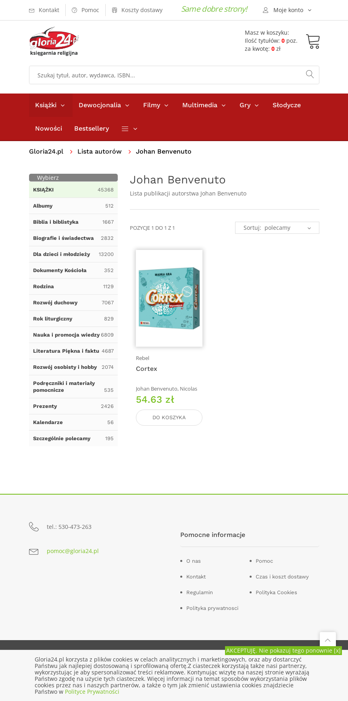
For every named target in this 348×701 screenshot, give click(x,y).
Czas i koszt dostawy (282, 577)
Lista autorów (99, 151)
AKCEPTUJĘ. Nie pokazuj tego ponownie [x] (283, 650)
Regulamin (199, 592)
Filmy (151, 105)
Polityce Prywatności (92, 691)
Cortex (146, 368)
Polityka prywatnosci (212, 608)
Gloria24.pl (46, 151)
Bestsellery (91, 128)
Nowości (48, 128)
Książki (45, 105)
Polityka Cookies (276, 592)
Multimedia (199, 105)
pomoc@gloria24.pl (73, 551)
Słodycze (287, 105)
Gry (245, 105)
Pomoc (264, 561)
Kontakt (196, 577)
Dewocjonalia (100, 105)
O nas (193, 561)
